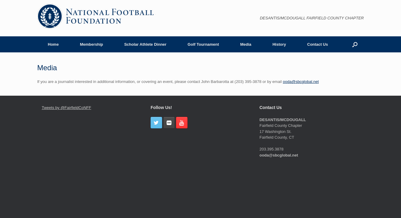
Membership (91, 44)
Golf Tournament (203, 44)
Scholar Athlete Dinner (145, 44)
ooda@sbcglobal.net (301, 81)
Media (245, 44)
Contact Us (317, 44)
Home (53, 44)
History (279, 44)
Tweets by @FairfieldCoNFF (66, 107)
